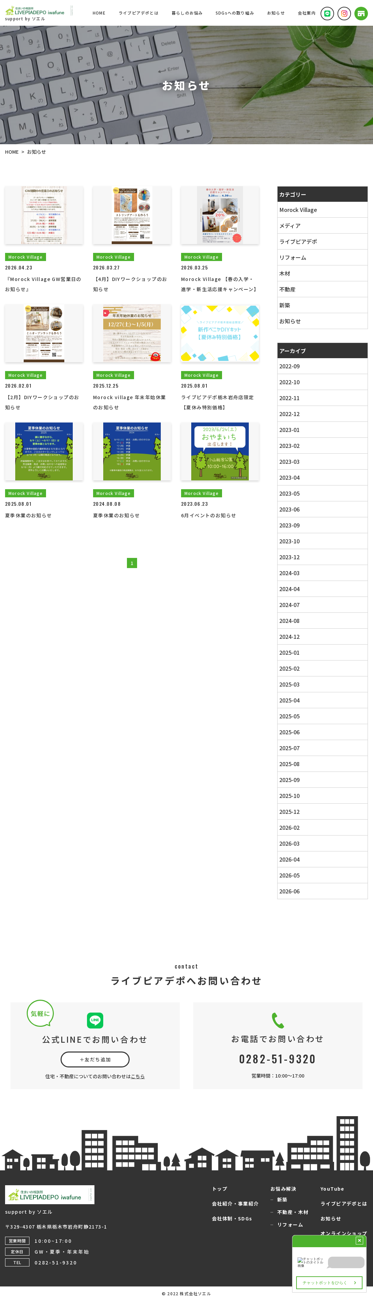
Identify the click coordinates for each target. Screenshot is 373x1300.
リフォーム (292, 257)
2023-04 (289, 477)
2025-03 (289, 684)
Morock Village (298, 209)
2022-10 (289, 382)
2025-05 (289, 716)
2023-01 (289, 430)
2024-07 (289, 605)
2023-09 (289, 525)
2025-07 (289, 748)
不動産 (287, 289)
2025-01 (289, 652)
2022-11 (289, 398)
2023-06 (289, 509)
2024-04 (289, 589)
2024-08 (289, 620)
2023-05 (289, 493)
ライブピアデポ (298, 241)
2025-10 (289, 796)
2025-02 (289, 668)
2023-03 (289, 461)
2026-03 (289, 843)
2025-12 (289, 811)
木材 (284, 273)
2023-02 (289, 445)
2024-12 (289, 636)
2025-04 (289, 700)
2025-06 (289, 732)
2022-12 (289, 414)
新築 (284, 305)
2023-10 (289, 541)
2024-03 (289, 573)
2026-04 (289, 859)
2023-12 (289, 557)
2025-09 (289, 780)
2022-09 (289, 366)
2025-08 (289, 764)
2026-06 (289, 891)
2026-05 (289, 875)
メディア (290, 225)
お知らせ (290, 321)
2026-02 (289, 827)
